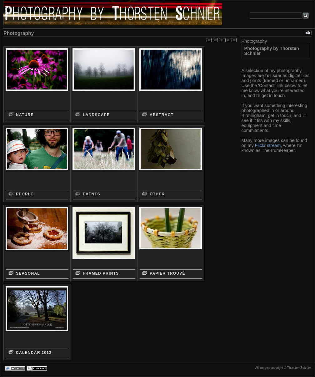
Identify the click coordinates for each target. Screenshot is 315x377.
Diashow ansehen (308, 33)
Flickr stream (268, 145)
